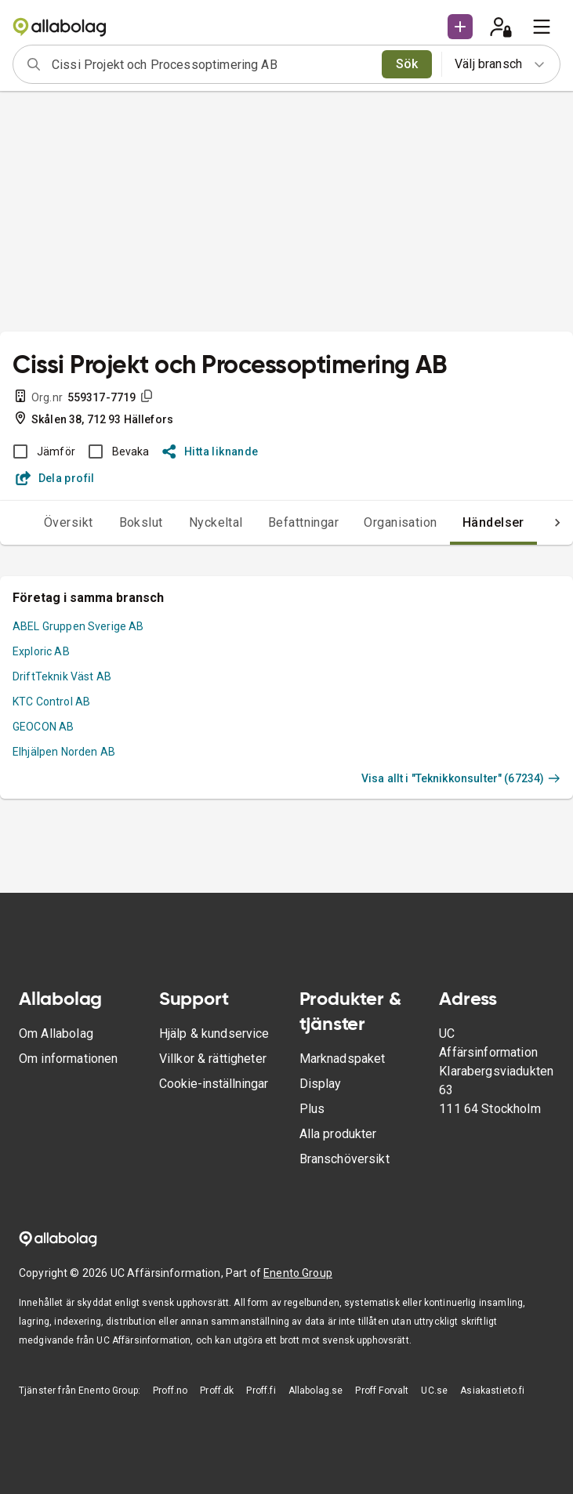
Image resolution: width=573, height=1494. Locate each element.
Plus (312, 1108)
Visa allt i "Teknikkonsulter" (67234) (460, 778)
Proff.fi (260, 1390)
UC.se (434, 1390)
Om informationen (68, 1058)
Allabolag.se (315, 1390)
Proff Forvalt (381, 1390)
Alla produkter (338, 1133)
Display (320, 1083)
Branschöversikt (344, 1158)
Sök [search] (407, 63)
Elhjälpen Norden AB (64, 751)
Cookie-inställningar (213, 1083)
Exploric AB (41, 651)
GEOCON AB (43, 726)
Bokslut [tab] (141, 522)
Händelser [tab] (493, 522)
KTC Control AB (51, 701)
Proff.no (170, 1390)
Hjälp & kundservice (214, 1033)
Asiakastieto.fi (492, 1390)
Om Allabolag (56, 1033)
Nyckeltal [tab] (216, 522)
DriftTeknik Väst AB (62, 676)
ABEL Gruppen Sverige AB (78, 626)
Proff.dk (217, 1390)
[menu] (541, 26)
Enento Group (297, 1273)
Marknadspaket (342, 1058)
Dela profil (55, 478)
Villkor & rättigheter (213, 1058)
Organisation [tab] (400, 522)
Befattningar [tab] (303, 522)
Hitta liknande (210, 451)
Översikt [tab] (68, 522)
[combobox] (211, 64)
